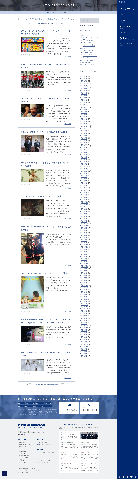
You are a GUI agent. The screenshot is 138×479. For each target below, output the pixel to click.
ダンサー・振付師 (87, 54)
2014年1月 (84, 324)
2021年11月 (84, 168)
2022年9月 (84, 151)
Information (83, 33)
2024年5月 (84, 116)
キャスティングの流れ (44, 460)
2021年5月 (84, 178)
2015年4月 (84, 298)
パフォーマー (86, 57)
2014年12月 (84, 305)
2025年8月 (84, 90)
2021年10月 (84, 170)
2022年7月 (84, 154)
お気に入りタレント (123, 2)
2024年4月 (84, 118)
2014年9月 (84, 310)
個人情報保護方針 (24, 455)
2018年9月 (84, 229)
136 (56, 23)
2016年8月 (84, 270)
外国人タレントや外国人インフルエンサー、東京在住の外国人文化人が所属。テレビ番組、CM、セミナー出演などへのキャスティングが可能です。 (89, 446)
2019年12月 (84, 203)
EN (135, 1)
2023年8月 (84, 132)
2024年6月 (84, 114)
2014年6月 (84, 315)
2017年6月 (84, 253)
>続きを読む (67, 56)
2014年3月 (84, 320)
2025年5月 (84, 95)
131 (48, 23)
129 (42, 23)
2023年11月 (84, 127)
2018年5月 (84, 235)
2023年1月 (84, 144)
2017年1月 (84, 261)
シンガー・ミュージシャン (90, 56)
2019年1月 (84, 222)
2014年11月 (84, 306)
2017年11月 (84, 246)
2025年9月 (84, 88)
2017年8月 (84, 249)
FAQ (20, 449)
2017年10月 (84, 248)
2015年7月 (84, 293)
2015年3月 (84, 299)
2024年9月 (84, 109)
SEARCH (127, 21)
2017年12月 (84, 244)
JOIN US (127, 38)
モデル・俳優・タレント (86, 30)
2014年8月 (84, 312)
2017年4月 (84, 256)
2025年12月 (84, 83)
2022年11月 (84, 147)
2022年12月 (84, 146)
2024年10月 (84, 107)
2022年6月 (84, 156)
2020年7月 (84, 192)
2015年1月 (84, 303)
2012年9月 (84, 348)
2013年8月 (84, 332)
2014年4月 (84, 318)
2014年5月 (84, 317)
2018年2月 (84, 241)
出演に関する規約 (43, 462)
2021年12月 (84, 166)
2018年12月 (84, 223)
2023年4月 (84, 139)
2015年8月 (84, 291)
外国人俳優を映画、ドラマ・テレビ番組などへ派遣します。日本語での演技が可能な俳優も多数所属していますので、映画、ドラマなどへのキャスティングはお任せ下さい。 (69, 456)
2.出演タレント (55, 12)
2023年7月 (84, 133)
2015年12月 (84, 284)
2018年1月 (84, 242)
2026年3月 (84, 78)
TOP (127, 15)
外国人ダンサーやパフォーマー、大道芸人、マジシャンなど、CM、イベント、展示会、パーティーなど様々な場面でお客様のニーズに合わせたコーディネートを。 (89, 467)
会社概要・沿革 (23, 446)
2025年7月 (84, 92)
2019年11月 (84, 204)
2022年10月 (84, 149)
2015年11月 (84, 286)
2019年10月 (84, 206)
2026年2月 (84, 80)
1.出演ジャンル (84, 35)
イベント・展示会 (87, 42)
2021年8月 (84, 173)
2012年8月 (84, 350)
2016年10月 (84, 267)
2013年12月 (84, 325)
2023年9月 (84, 130)
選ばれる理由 (22, 451)
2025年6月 (84, 94)
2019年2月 (84, 220)
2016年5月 (84, 275)
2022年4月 (84, 159)
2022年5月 (84, 158)
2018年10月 (84, 227)
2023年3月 (84, 140)
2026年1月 (84, 82)
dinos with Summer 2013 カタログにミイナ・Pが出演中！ (46, 273)
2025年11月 (84, 85)
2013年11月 (84, 327)
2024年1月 (84, 123)
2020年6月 (84, 194)
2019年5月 (84, 215)
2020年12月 (84, 187)
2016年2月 (84, 280)
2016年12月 (84, 263)
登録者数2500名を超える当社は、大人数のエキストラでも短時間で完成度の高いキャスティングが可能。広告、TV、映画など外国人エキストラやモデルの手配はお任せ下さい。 (89, 456)
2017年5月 (84, 254)
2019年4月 (84, 216)
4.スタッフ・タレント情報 (87, 65)
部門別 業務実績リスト (44, 442)
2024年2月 (84, 121)
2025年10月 (84, 87)
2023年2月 (84, 142)
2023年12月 (84, 125)
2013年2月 (84, 343)
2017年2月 (84, 260)
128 (39, 23)
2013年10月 (84, 329)
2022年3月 (84, 161)
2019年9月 (84, 208)
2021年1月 (84, 185)
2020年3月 (84, 197)
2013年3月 (84, 341)
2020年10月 (84, 191)
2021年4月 (84, 180)
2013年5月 (84, 338)
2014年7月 (84, 313)
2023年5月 (84, 137)
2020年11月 (84, 189)
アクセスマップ (23, 453)
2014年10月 (84, 308)
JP (131, 1)
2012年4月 (84, 353)
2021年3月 (84, 182)
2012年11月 (84, 346)
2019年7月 (84, 211)
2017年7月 (84, 251)
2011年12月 (84, 355)
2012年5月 (84, 351)
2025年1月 (84, 102)
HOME (47, 12)
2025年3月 (84, 99)
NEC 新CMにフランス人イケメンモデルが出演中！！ (43, 196)
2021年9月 (84, 171)
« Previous (29, 23)
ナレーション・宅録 (88, 44)
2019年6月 (84, 213)
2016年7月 (84, 272)
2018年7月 (84, 232)
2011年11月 (84, 357)
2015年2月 (84, 301)
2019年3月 (84, 218)
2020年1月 (84, 201)
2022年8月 (84, 152)
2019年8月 (84, 210)
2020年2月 (84, 199)
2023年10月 (84, 128)
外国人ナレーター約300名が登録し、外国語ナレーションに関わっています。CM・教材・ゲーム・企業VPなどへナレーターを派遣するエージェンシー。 (69, 446)
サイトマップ (22, 462)
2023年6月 (84, 135)
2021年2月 (84, 184)
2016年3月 (84, 279)
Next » (62, 23)
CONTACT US (127, 44)
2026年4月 (84, 76)
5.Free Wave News (85, 62)
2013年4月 (84, 339)
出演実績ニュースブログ (45, 444)
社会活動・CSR (23, 458)
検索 (96, 20)
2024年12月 (84, 104)
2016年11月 (84, 265)
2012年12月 (84, 344)
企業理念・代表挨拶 (24, 444)
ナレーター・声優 (87, 52)
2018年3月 (84, 239)
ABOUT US (127, 27)
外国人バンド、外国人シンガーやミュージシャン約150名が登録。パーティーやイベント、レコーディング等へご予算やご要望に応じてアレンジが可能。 (69, 467)
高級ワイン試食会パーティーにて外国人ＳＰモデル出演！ (45, 132)
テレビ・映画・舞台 (88, 40)
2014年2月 (84, 322)
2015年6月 (84, 294)
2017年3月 (84, 258)
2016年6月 (84, 274)
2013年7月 (84, 334)
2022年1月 (84, 165)
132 (51, 23)
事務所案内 (22, 442)
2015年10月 (84, 287)
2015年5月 (84, 296)
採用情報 (21, 460)
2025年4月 (84, 97)
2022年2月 (84, 163)
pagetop (4, 473)
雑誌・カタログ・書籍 (89, 46)
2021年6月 (84, 177)
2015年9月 (84, 289)
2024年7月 (84, 113)
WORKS (127, 33)
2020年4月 (84, 196)
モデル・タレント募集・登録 (46, 452)
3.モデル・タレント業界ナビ (88, 60)
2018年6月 (84, 234)
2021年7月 (84, 175)
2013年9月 (84, 331)
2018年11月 (84, 225)
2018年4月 (84, 237)
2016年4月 (84, 277)
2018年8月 (84, 230)
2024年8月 (84, 111)
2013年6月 (84, 336)
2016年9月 (84, 268)
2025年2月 (84, 101)
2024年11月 (84, 106)
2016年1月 (84, 282)
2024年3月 (84, 120)
